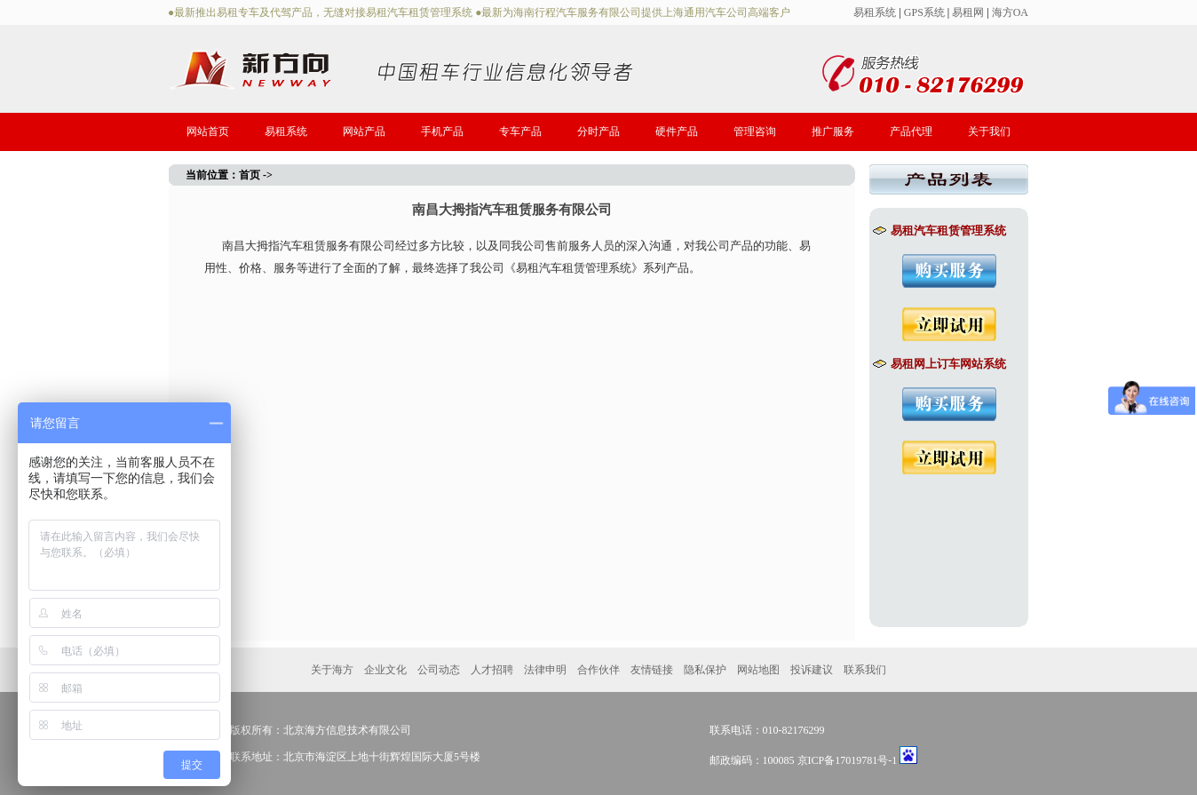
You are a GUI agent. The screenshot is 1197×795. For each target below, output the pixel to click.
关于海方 (332, 670)
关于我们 (989, 131)
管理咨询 (754, 131)
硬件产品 (676, 131)
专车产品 (520, 131)
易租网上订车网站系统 (939, 363)
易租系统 (874, 12)
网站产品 (364, 131)
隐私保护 (705, 670)
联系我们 (865, 670)
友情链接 (651, 670)
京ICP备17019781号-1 (847, 760)
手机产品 (442, 131)
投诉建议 (811, 670)
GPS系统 (924, 12)
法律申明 (545, 670)
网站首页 (207, 131)
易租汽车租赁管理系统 (939, 230)
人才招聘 (492, 670)
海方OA (1010, 12)
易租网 (968, 12)
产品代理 (911, 131)
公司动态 (438, 670)
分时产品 (598, 131)
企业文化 (385, 670)
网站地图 (758, 670)
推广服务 (833, 131)
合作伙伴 (598, 670)
